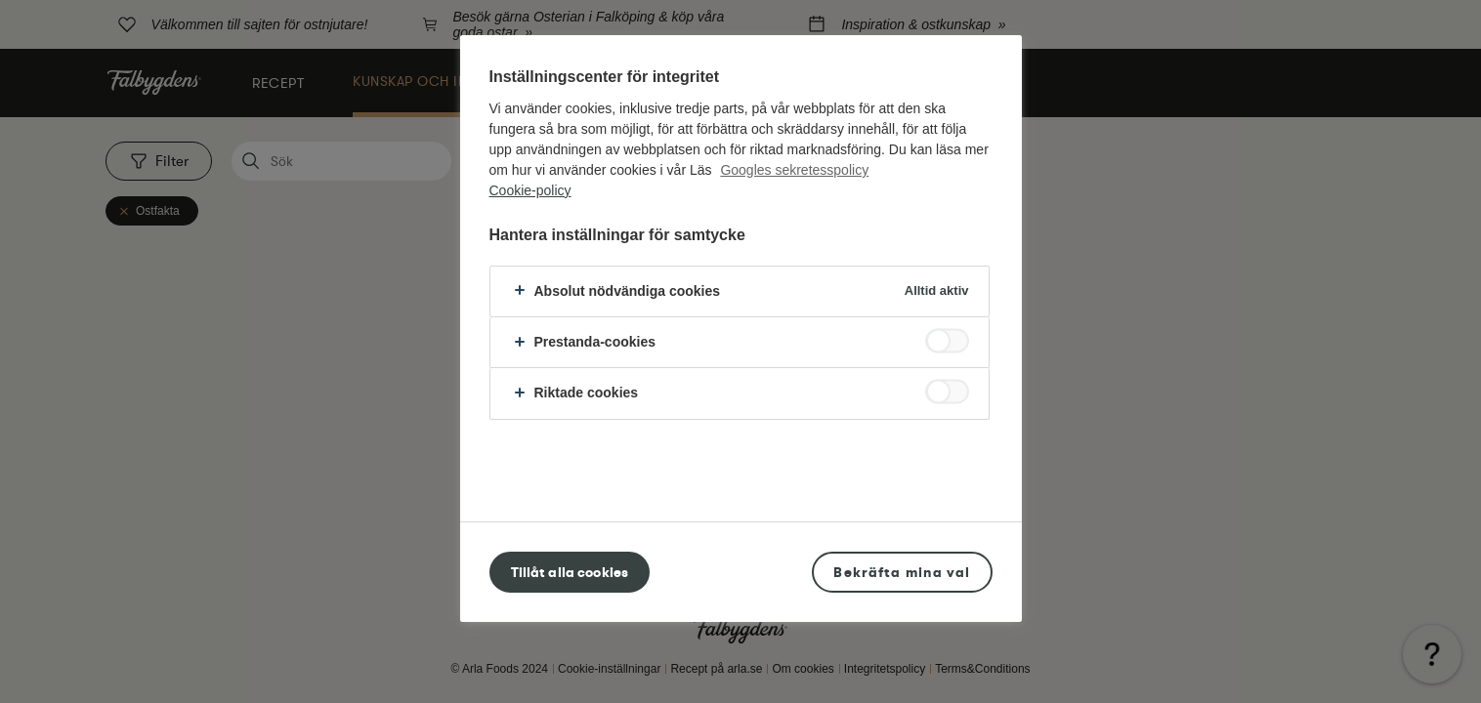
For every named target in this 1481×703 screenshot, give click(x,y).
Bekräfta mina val (901, 572)
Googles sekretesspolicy (794, 170)
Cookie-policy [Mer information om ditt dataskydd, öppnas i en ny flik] (530, 190)
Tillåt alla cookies (570, 572)
